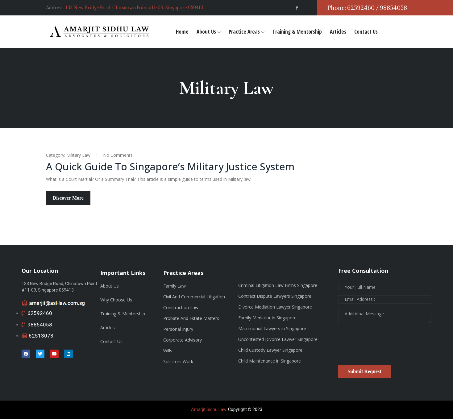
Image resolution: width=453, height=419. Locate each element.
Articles (338, 31)
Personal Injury (178, 329)
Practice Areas (244, 31)
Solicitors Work (178, 361)
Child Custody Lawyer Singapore (270, 350)
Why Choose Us (116, 300)
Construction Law (180, 307)
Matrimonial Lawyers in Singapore (272, 328)
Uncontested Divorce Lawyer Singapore (278, 339)
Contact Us (366, 31)
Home (182, 31)
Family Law (174, 286)
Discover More (68, 198)
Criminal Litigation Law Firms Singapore (277, 285)
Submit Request (364, 371)
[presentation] (385, 346)
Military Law (78, 155)
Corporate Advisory (182, 340)
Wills (167, 351)
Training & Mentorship (297, 31)
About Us (206, 31)
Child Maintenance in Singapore (269, 361)
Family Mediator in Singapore (267, 318)
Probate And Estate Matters (191, 318)
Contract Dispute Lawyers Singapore (274, 296)
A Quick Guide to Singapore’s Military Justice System (171, 166)
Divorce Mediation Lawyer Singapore (275, 307)
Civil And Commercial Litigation (194, 297)
